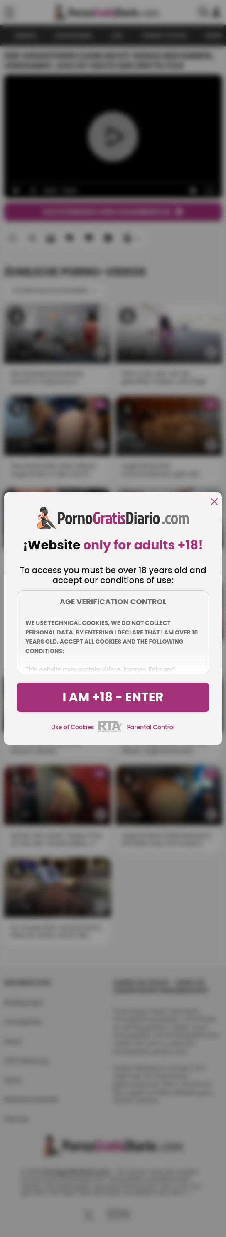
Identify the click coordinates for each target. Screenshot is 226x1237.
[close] (214, 502)
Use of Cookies (73, 727)
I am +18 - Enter (112, 697)
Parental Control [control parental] (150, 727)
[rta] (110, 731)
